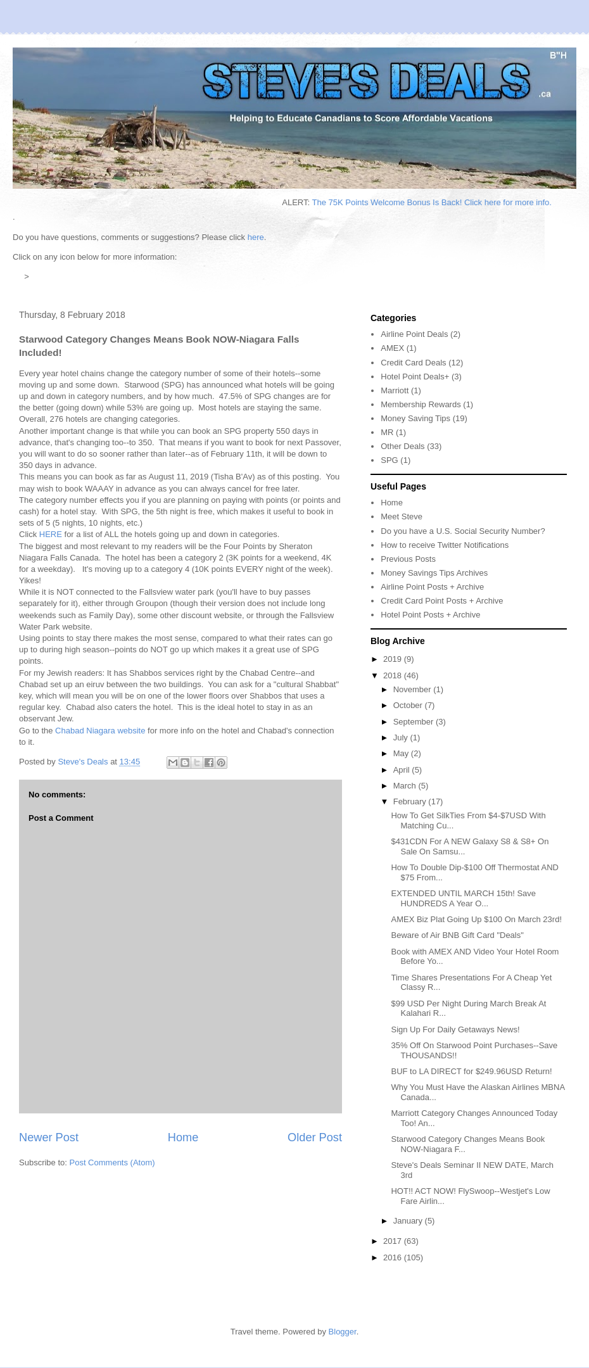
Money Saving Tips (415, 418)
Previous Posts (408, 559)
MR (387, 432)
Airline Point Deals (414, 334)
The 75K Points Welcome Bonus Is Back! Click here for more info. (447, 202)
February (411, 801)
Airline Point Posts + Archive (432, 587)
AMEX (392, 348)
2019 (393, 659)
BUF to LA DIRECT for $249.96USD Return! (471, 1071)
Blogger (343, 1331)
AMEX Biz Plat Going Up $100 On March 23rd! (476, 919)
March (406, 785)
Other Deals (402, 446)
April (402, 770)
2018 (393, 675)
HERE (50, 534)
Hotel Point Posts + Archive (430, 614)
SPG (389, 460)
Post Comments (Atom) (112, 1162)
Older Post (315, 1137)
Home (183, 1137)
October (409, 705)
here (256, 237)
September (414, 721)
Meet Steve (401, 516)
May (402, 753)
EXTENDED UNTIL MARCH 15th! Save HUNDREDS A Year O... (463, 898)
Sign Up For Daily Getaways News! (455, 1029)
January (409, 1221)
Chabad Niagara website (100, 730)
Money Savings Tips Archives (434, 573)
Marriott (394, 390)
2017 (393, 1241)
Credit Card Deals (413, 362)
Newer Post (49, 1137)
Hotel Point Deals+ (415, 376)
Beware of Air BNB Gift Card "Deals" (457, 935)
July (401, 737)
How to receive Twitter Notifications (445, 545)
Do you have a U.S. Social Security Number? (463, 531)
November (413, 689)
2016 (393, 1257)
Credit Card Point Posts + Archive (442, 600)
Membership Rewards (420, 404)
